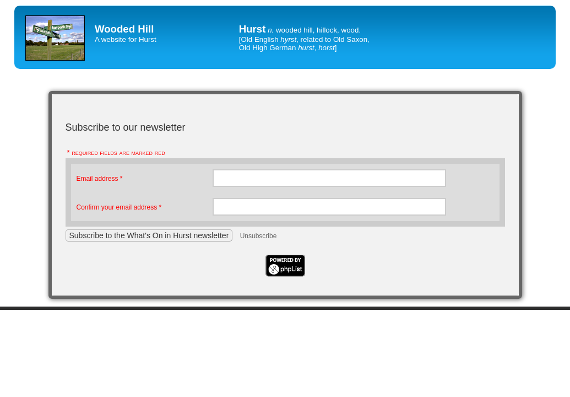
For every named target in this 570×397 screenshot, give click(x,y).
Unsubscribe (258, 236)
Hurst (252, 29)
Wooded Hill (124, 29)
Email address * (100, 179)
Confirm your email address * (119, 207)
